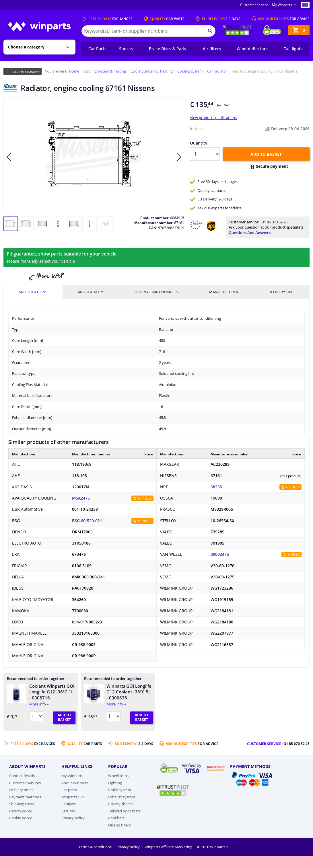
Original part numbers (156, 292)
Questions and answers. (250, 232)
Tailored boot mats (124, 811)
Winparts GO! (72, 797)
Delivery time (281, 292)
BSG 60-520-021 (87, 520)
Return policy (20, 811)
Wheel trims (118, 775)
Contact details (22, 775)
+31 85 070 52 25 (273, 222)
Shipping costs (21, 803)
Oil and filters (119, 825)
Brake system (119, 789)
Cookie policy (20, 817)
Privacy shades (120, 803)
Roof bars (116, 817)
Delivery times (21, 789)
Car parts (69, 789)
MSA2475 (81, 498)
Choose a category (26, 47)
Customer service (254, 4)
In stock (196, 128)
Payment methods (25, 797)
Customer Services (25, 782)
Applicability (90, 292)
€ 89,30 (294, 554)
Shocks (126, 48)
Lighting (115, 782)
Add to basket (266, 154)
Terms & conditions (95, 846)
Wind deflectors (252, 48)
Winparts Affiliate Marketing (169, 846)
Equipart (68, 803)
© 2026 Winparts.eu (214, 846)
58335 (216, 487)
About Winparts (74, 782)
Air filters (212, 48)
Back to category (25, 71)
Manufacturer (223, 292)
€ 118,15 (293, 487)
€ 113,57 (145, 498)
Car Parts (97, 48)
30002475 (220, 554)
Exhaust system (121, 797)
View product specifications (213, 117)
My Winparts (282, 4)
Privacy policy (73, 817)
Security (68, 811)
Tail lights (293, 48)
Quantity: (199, 143)
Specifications (33, 292)
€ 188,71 (145, 520)
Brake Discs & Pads (167, 48)
